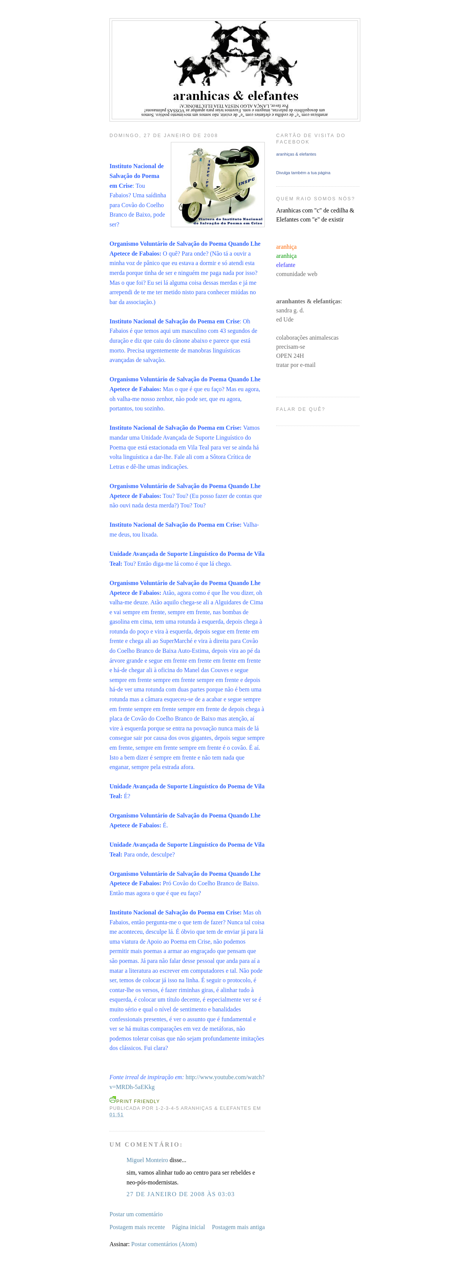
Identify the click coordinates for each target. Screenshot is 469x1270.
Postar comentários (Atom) (164, 1244)
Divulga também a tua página (303, 172)
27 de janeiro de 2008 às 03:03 (181, 1194)
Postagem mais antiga (238, 1227)
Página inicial (188, 1227)
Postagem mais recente (137, 1227)
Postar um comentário (136, 1214)
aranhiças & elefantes (296, 154)
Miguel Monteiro (147, 1160)
